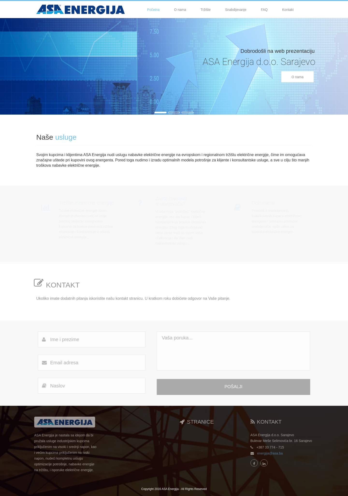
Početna (153, 10)
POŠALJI (236, 386)
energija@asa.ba (272, 453)
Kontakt (288, 10)
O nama (180, 10)
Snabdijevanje (235, 10)
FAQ (264, 10)
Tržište (205, 10)
